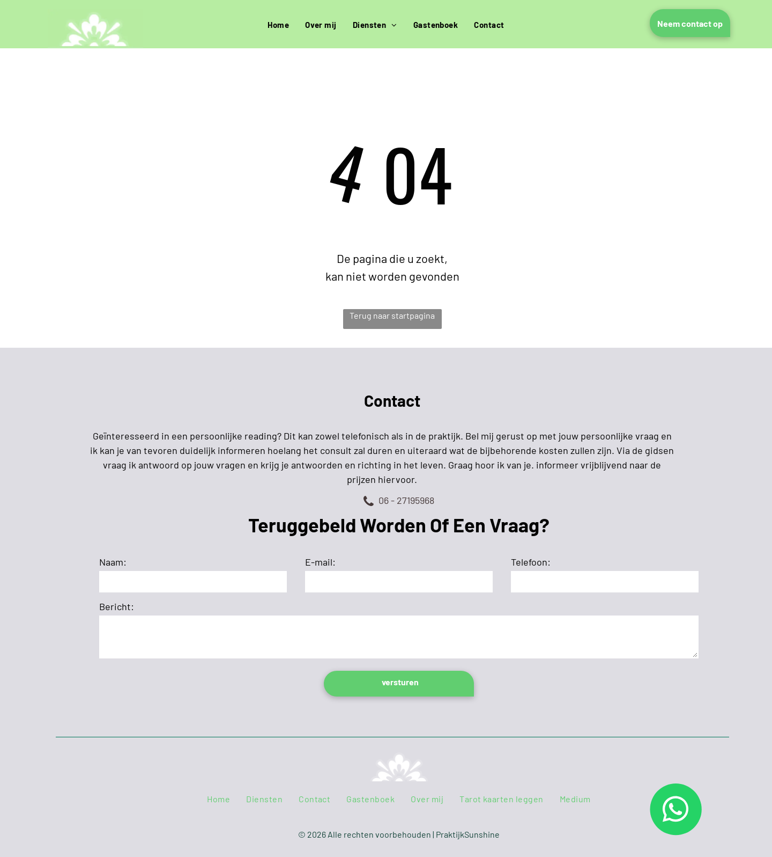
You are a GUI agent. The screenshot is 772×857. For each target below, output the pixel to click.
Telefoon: (531, 562)
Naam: (113, 562)
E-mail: (320, 562)
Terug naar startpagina (392, 315)
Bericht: (116, 606)
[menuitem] (278, 25)
